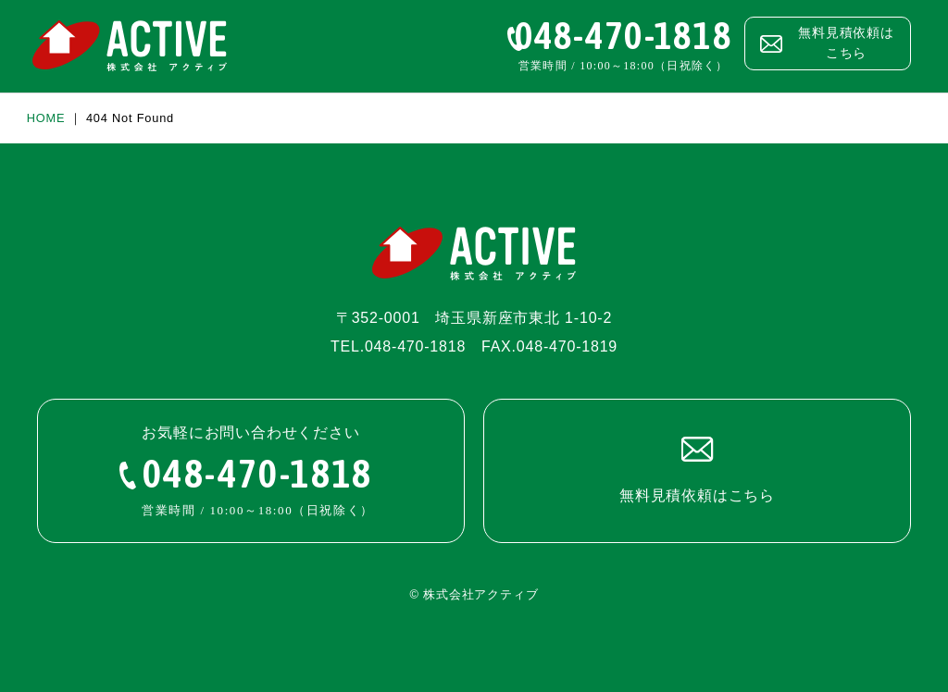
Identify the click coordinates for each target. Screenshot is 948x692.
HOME (46, 118)
